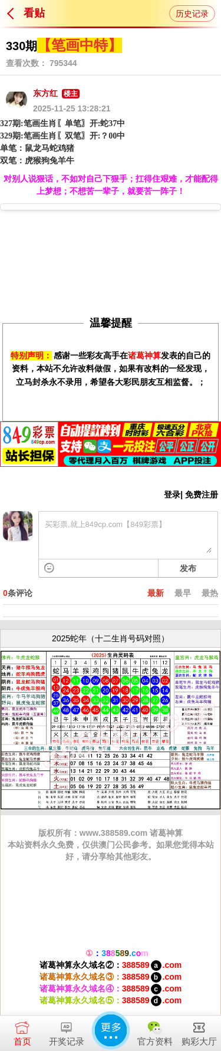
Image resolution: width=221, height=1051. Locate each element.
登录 (172, 494)
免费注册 (201, 494)
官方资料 (155, 1031)
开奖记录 (66, 1031)
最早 (182, 593)
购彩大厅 (199, 1031)
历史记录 (192, 13)
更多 (110, 1030)
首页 (22, 1031)
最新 (155, 593)
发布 (188, 568)
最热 (210, 593)
